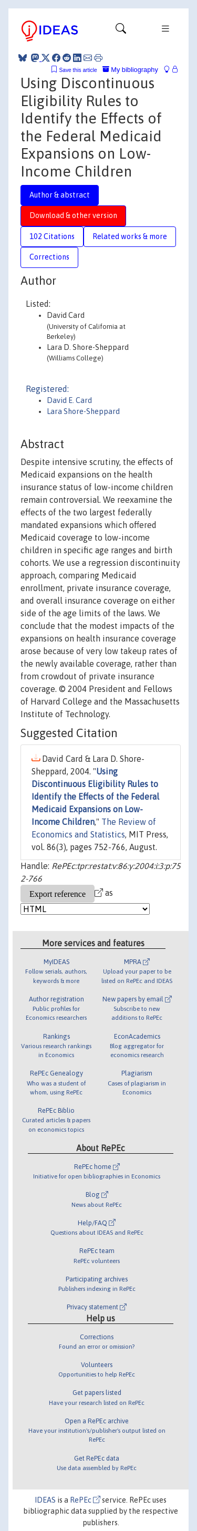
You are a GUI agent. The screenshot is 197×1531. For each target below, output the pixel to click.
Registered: (47, 389)
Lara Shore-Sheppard (83, 411)
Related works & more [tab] (129, 236)
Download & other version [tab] (73, 215)
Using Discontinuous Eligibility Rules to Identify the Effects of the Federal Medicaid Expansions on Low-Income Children (95, 796)
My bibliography (130, 70)
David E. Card (69, 400)
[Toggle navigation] (121, 31)
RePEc (85, 1500)
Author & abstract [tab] (59, 195)
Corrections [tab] (49, 257)
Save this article (78, 70)
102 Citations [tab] (52, 236)
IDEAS (45, 1500)
